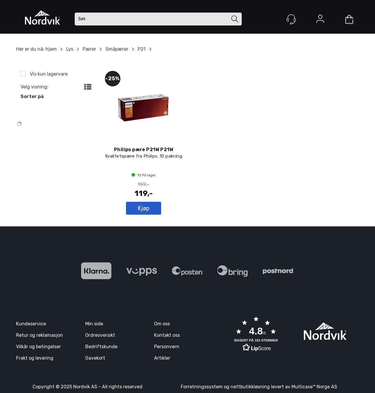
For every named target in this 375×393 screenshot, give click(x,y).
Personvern (166, 346)
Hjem (51, 49)
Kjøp (144, 208)
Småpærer (116, 49)
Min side (94, 324)
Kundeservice (31, 324)
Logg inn (320, 20)
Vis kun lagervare (48, 74)
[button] (256, 334)
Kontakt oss (167, 335)
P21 (142, 49)
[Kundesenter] (291, 19)
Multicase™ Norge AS (314, 386)
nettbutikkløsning (250, 386)
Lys (69, 49)
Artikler (162, 358)
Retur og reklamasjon (39, 335)
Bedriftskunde (101, 346)
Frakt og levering (34, 358)
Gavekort (95, 358)
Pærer (89, 49)
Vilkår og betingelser (38, 346)
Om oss (162, 324)
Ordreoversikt (100, 335)
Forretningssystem (202, 386)
